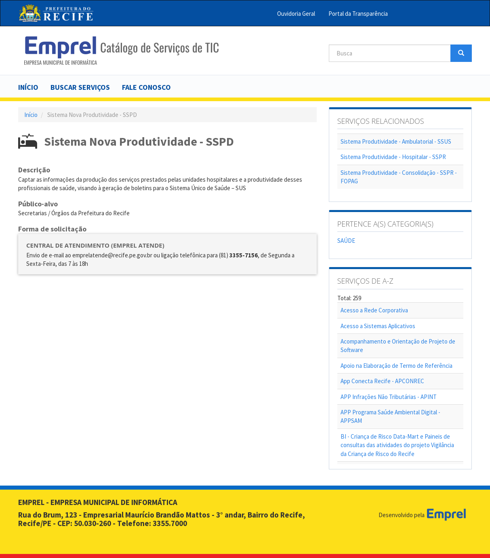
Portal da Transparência (358, 13)
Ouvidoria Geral (296, 13)
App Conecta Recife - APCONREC (382, 381)
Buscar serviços (80, 87)
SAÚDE (346, 240)
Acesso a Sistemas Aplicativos (378, 326)
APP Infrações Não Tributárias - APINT (389, 397)
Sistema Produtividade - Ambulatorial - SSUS (396, 141)
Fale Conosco (146, 87)
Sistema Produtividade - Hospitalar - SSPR (393, 157)
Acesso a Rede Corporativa (374, 310)
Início (28, 87)
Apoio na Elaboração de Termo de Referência (396, 365)
